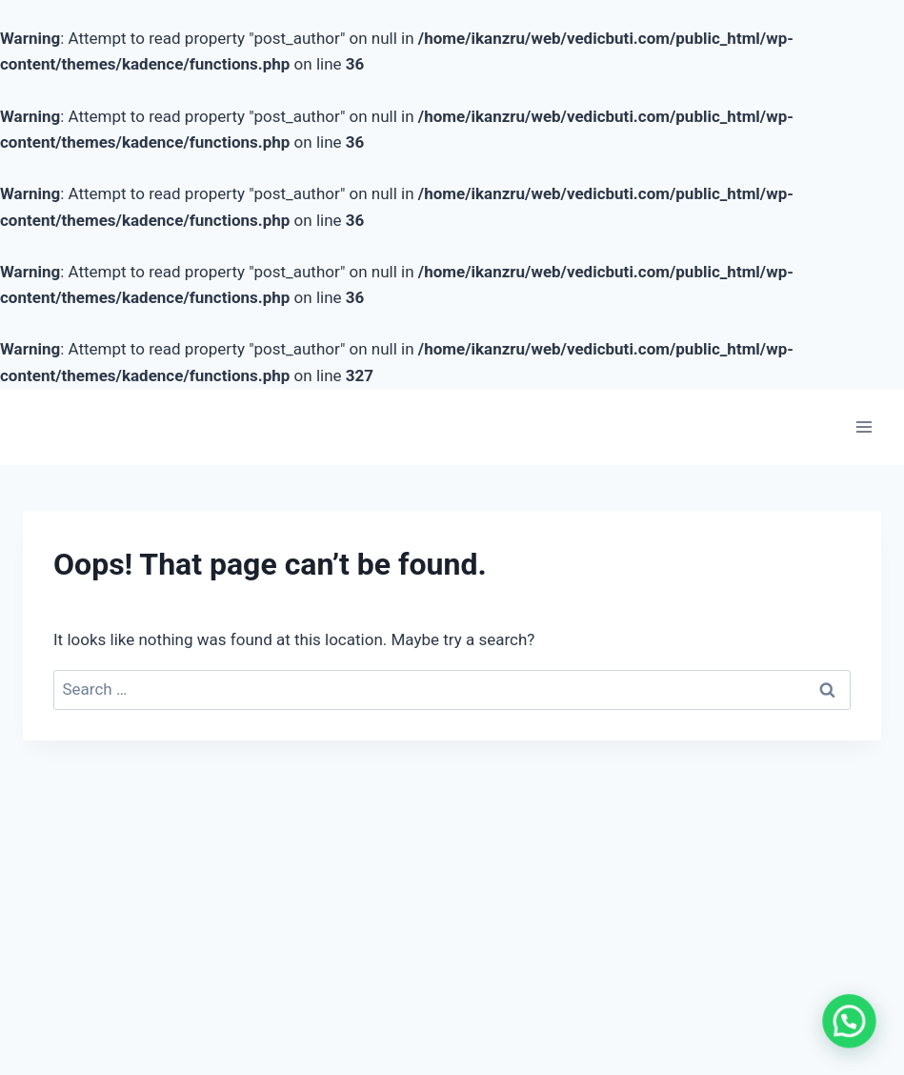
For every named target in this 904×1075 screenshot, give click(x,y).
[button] (853, 1034)
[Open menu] (863, 426)
